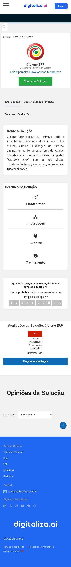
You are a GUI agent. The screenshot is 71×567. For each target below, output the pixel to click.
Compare (10, 114)
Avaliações (24, 114)
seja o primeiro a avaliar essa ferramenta (35, 72)
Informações (12, 102)
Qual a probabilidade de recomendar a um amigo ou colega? (36, 294)
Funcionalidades (32, 102)
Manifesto (8, 470)
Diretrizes (8, 476)
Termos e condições (13, 546)
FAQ (5, 464)
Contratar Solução (35, 81)
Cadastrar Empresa (13, 452)
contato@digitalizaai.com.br (23, 491)
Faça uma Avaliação (35, 361)
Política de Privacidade (40, 546)
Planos (49, 102)
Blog (5, 458)
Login (61, 6)
